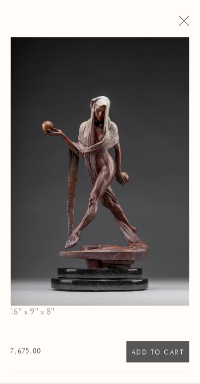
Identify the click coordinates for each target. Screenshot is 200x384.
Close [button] (185, 24)
